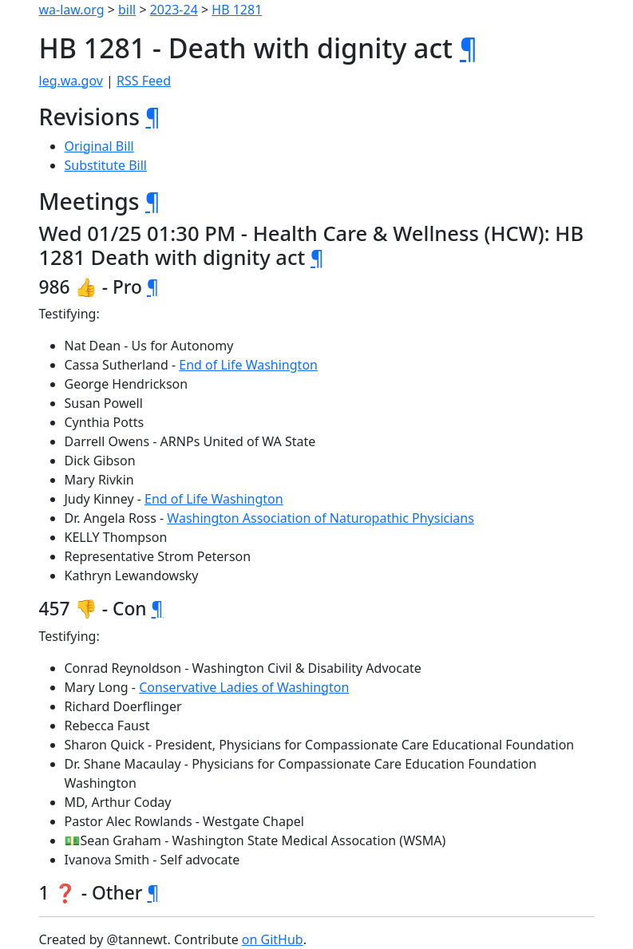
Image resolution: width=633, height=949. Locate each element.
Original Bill (99, 146)
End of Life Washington (248, 365)
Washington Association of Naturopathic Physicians (320, 518)
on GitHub (272, 939)
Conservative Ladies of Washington (244, 687)
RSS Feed (144, 80)
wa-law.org (72, 9)
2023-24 (174, 9)
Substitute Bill (106, 165)
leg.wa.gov (71, 80)
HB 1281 (237, 9)
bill (127, 9)
